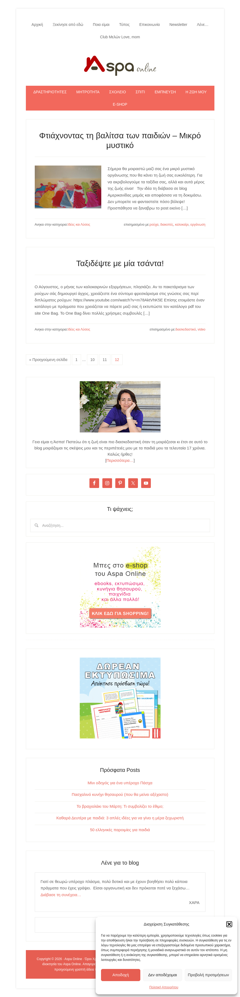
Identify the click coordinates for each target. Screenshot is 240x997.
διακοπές (166, 224)
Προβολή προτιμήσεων (208, 974)
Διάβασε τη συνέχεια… (61, 894)
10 (93, 359)
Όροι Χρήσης (94, 959)
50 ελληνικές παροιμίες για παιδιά (120, 829)
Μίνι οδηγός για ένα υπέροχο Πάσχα (120, 783)
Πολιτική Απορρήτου (163, 987)
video (202, 329)
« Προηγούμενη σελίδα (48, 359)
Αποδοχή (120, 974)
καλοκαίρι (182, 224)
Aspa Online (120, 64)
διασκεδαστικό (185, 329)
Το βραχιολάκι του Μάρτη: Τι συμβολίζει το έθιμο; (120, 806)
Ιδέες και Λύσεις (79, 224)
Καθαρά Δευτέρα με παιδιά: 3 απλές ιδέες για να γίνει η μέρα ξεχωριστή (120, 818)
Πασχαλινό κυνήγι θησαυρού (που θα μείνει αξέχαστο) (120, 794)
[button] (229, 924)
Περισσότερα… (120, 460)
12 (117, 359)
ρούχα (153, 224)
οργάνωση (198, 224)
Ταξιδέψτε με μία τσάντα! (120, 263)
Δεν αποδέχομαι (162, 974)
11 (105, 359)
